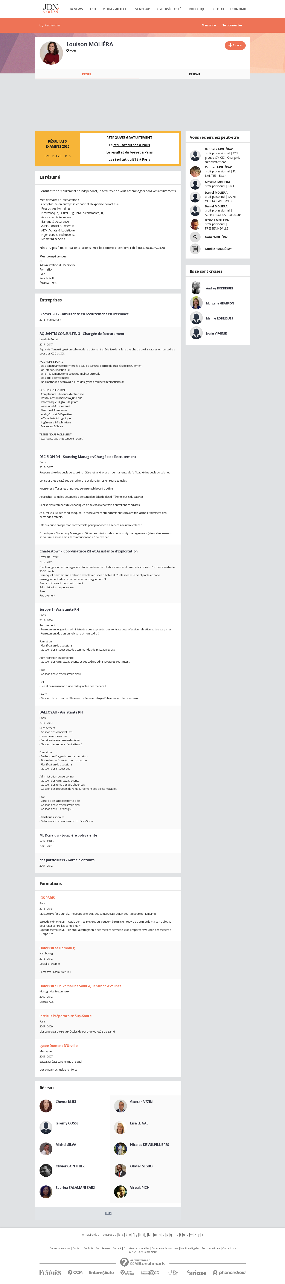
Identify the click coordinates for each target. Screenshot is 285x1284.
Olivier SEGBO (141, 1166)
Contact (77, 1248)
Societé (117, 1248)
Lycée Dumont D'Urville (59, 1045)
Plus (108, 1213)
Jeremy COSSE (67, 1123)
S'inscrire (209, 25)
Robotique (198, 9)
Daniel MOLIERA (216, 192)
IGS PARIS (47, 897)
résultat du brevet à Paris (131, 152)
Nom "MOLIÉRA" (217, 237)
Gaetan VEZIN (141, 1101)
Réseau (194, 74)
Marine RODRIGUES (219, 318)
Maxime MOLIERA (217, 182)
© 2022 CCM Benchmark (143, 1252)
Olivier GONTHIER (70, 1166)
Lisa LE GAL (139, 1123)
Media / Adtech (114, 9)
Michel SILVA (66, 1144)
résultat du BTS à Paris (131, 159)
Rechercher (52, 25)
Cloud (218, 9)
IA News (76, 9)
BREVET (57, 156)
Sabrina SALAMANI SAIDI (75, 1187)
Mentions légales (189, 1248)
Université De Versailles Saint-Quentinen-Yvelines (80, 986)
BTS (68, 156)
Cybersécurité (169, 9)
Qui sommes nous (59, 1248)
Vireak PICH (139, 1187)
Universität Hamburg (57, 948)
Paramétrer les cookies (165, 1248)
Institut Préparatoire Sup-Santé (66, 1015)
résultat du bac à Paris (131, 145)
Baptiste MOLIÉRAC (219, 149)
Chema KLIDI (66, 1101)
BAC (47, 156)
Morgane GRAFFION (220, 303)
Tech (92, 9)
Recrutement (103, 1248)
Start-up (142, 9)
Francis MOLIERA (217, 220)
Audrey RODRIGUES (219, 288)
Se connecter (232, 25)
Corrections (229, 1248)
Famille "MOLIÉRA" (218, 249)
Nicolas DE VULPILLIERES (149, 1144)
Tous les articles (211, 1248)
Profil (87, 74)
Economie (238, 9)
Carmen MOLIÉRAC (218, 167)
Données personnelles (136, 1248)
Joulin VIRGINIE (216, 333)
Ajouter (237, 45)
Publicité (88, 1248)
